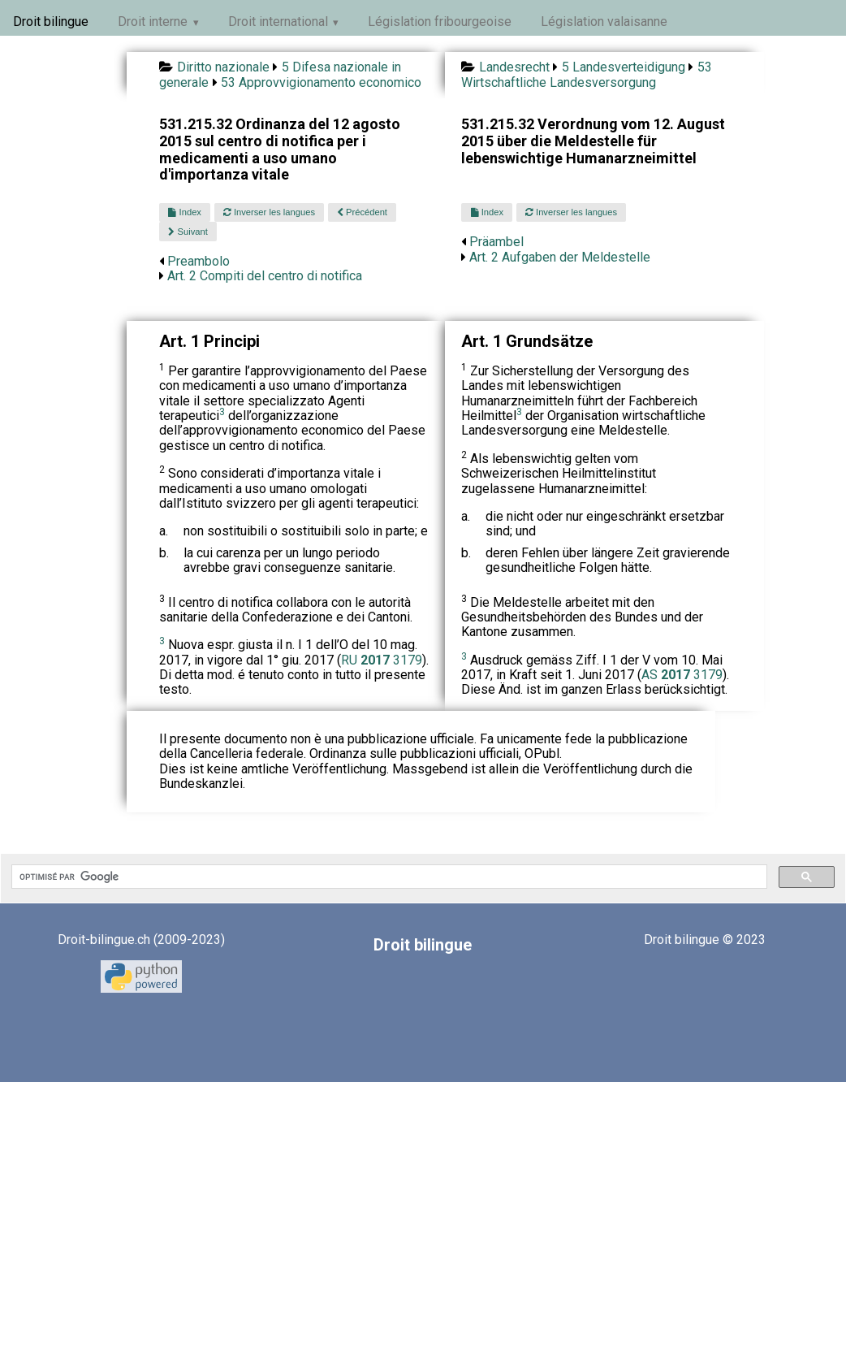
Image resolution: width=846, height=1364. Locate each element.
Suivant (187, 231)
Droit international (278, 21)
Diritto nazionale (223, 67)
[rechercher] (387, 876)
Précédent (362, 212)
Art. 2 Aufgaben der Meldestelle (559, 257)
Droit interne (153, 21)
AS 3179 (682, 674)
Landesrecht (514, 67)
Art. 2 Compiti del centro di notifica (264, 276)
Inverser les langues (269, 212)
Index (184, 212)
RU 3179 (381, 660)
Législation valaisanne (604, 21)
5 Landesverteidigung (623, 67)
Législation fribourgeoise (439, 21)
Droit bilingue (50, 21)
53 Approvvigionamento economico (321, 82)
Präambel (496, 241)
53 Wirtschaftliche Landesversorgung (586, 74)
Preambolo (198, 261)
